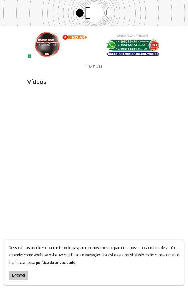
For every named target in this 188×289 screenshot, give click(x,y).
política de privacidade (55, 262)
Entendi (18, 275)
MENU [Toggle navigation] (94, 67)
